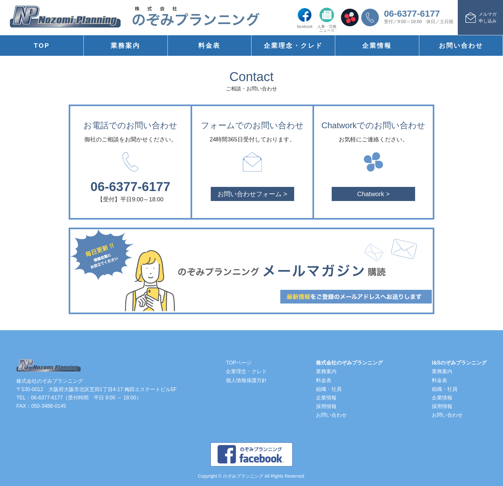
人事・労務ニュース (327, 20)
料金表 (209, 45)
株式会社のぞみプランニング (349, 362)
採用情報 (326, 406)
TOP (42, 45)
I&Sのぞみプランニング (459, 362)
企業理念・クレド (293, 45)
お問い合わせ (461, 45)
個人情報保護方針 (246, 380)
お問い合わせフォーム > (252, 193)
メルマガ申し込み (488, 17)
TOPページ (239, 362)
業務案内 (125, 45)
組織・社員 (329, 389)
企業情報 (377, 45)
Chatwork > (373, 193)
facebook (304, 18)
